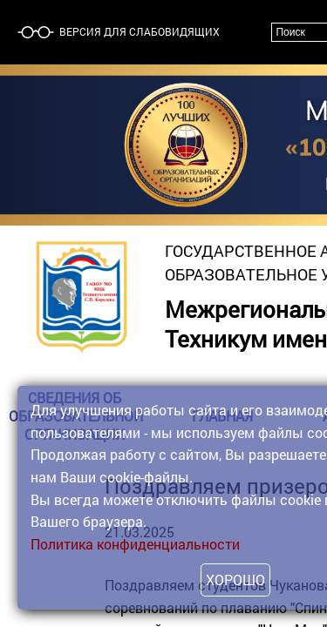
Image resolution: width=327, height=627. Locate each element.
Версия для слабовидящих (138, 31)
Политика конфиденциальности (135, 544)
